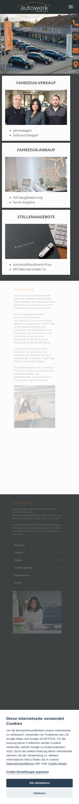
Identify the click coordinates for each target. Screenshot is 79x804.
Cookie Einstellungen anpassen (27, 771)
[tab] (37, 541)
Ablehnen (39, 793)
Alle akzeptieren (39, 782)
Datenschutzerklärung (20, 763)
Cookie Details (57, 763)
